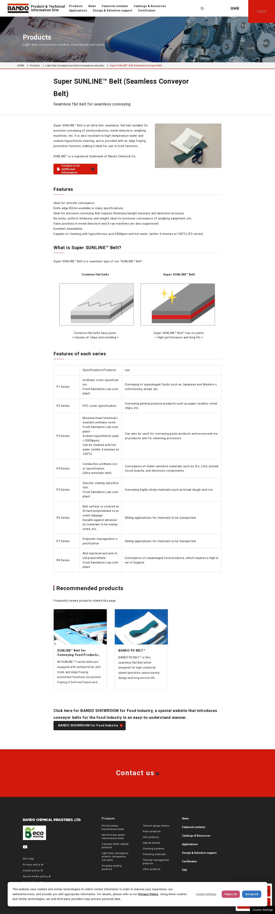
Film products (151, 837)
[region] (137, 306)
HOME (20, 65)
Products (76, 6)
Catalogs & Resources (150, 6)
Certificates (146, 10)
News (92, 6)
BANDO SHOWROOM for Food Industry (88, 725)
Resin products (152, 831)
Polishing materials (154, 854)
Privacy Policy (148, 894)
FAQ (184, 869)
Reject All (231, 894)
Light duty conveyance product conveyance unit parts (74, 65)
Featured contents (115, 6)
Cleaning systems (153, 848)
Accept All (251, 894)
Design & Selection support (112, 10)
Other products (152, 869)
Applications (78, 10)
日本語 (235, 8)
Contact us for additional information (70, 169)
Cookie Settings (262, 910)
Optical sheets (151, 843)
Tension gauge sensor (156, 825)
